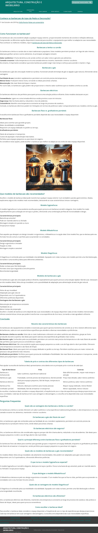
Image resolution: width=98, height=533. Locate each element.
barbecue (34, 518)
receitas (87, 520)
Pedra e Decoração (77, 520)
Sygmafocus (4, 523)
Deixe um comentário (36, 22)
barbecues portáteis (7, 520)
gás (43, 520)
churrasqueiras (26, 520)
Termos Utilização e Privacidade (49, 530)
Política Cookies (37, 530)
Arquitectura (15, 518)
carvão (17, 520)
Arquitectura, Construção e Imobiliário (23, 4)
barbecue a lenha (45, 518)
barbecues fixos (86, 518)
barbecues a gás (58, 518)
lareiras (57, 520)
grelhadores (49, 520)
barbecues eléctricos (72, 518)
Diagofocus (37, 520)
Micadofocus (65, 520)
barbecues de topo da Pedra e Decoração (47, 43)
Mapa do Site (61, 530)
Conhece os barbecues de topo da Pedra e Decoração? (25, 18)
